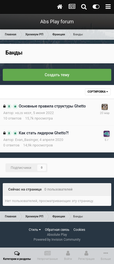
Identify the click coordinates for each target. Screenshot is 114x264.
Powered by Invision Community (57, 240)
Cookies (79, 230)
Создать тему (57, 75)
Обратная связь (57, 230)
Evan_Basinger (26, 140)
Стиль (35, 230)
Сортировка (98, 91)
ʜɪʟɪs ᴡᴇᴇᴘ (23, 113)
